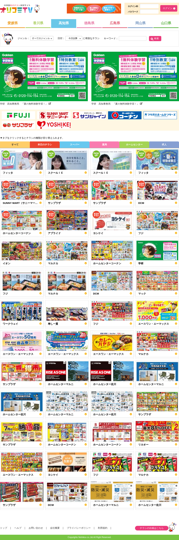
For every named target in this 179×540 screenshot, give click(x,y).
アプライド (54, 233)
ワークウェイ (10, 323)
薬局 (104, 144)
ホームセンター (134, 144)
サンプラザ (54, 202)
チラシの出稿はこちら (152, 528)
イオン (6, 263)
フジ (140, 233)
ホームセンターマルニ (60, 384)
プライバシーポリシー (79, 528)
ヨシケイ (98, 233)
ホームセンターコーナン (17, 233)
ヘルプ (17, 528)
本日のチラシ (45, 144)
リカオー (143, 444)
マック (142, 293)
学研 (140, 263)
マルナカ (53, 263)
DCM (141, 202)
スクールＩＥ (55, 172)
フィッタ (8, 172)
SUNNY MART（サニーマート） (21, 202)
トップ (3, 528)
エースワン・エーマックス (153, 323)
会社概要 (55, 528)
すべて (15, 144)
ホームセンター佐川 (104, 384)
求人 (164, 144)
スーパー (74, 144)
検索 (156, 38)
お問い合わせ (36, 528)
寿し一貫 (53, 323)
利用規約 (102, 528)
